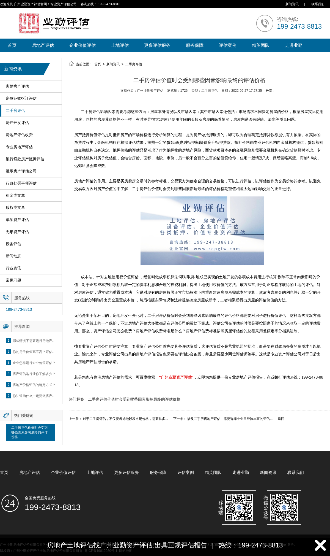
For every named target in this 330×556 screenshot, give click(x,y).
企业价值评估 (82, 45)
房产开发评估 (17, 123)
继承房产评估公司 (21, 171)
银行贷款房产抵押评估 (25, 159)
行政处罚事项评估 (21, 183)
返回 (281, 419)
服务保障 (195, 45)
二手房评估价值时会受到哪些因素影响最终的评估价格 (29, 432)
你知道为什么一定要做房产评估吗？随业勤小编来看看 (52, 396)
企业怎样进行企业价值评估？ (34, 363)
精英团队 (261, 45)
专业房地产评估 (19, 147)
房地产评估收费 (19, 135)
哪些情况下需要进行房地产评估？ (37, 340)
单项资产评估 (17, 220)
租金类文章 (15, 195)
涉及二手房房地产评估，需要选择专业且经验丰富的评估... (230, 419)
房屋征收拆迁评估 (21, 98)
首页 (12, 45)
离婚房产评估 (17, 86)
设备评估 (13, 244)
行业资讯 (13, 268)
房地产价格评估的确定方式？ (34, 385)
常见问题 (13, 280)
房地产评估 (43, 45)
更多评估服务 (157, 45)
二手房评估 (15, 111)
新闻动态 (13, 256)
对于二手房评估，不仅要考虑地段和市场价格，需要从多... (125, 419)
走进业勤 (293, 45)
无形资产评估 (17, 232)
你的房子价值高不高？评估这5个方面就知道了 (47, 351)
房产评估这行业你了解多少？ (34, 374)
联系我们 (317, 4)
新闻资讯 (292, 4)
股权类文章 (15, 208)
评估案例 (228, 45)
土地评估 (120, 45)
